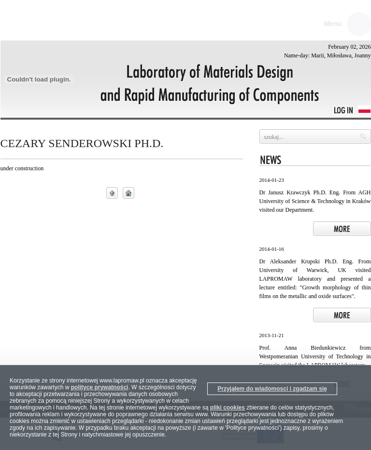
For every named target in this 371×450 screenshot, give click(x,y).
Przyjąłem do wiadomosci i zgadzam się (272, 388)
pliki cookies (227, 407)
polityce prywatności (99, 387)
